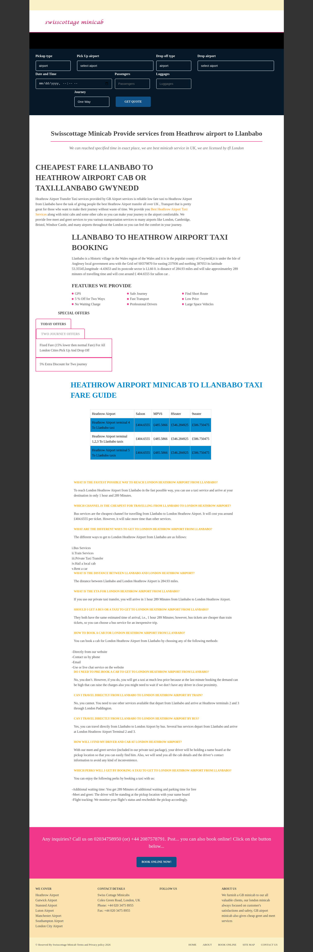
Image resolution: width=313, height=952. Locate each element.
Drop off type (165, 56)
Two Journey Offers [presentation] (60, 334)
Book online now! (156, 861)
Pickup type (44, 56)
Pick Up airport (88, 56)
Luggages (163, 74)
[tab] (53, 324)
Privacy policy (96, 944)
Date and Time (46, 74)
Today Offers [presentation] (53, 324)
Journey (80, 92)
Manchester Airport (48, 915)
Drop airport (207, 56)
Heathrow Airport (47, 895)
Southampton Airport (50, 921)
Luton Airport (45, 910)
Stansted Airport (46, 905)
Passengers (122, 74)
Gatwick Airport (46, 900)
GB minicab (247, 895)
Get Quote (133, 101)
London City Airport (49, 926)
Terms (80, 944)
